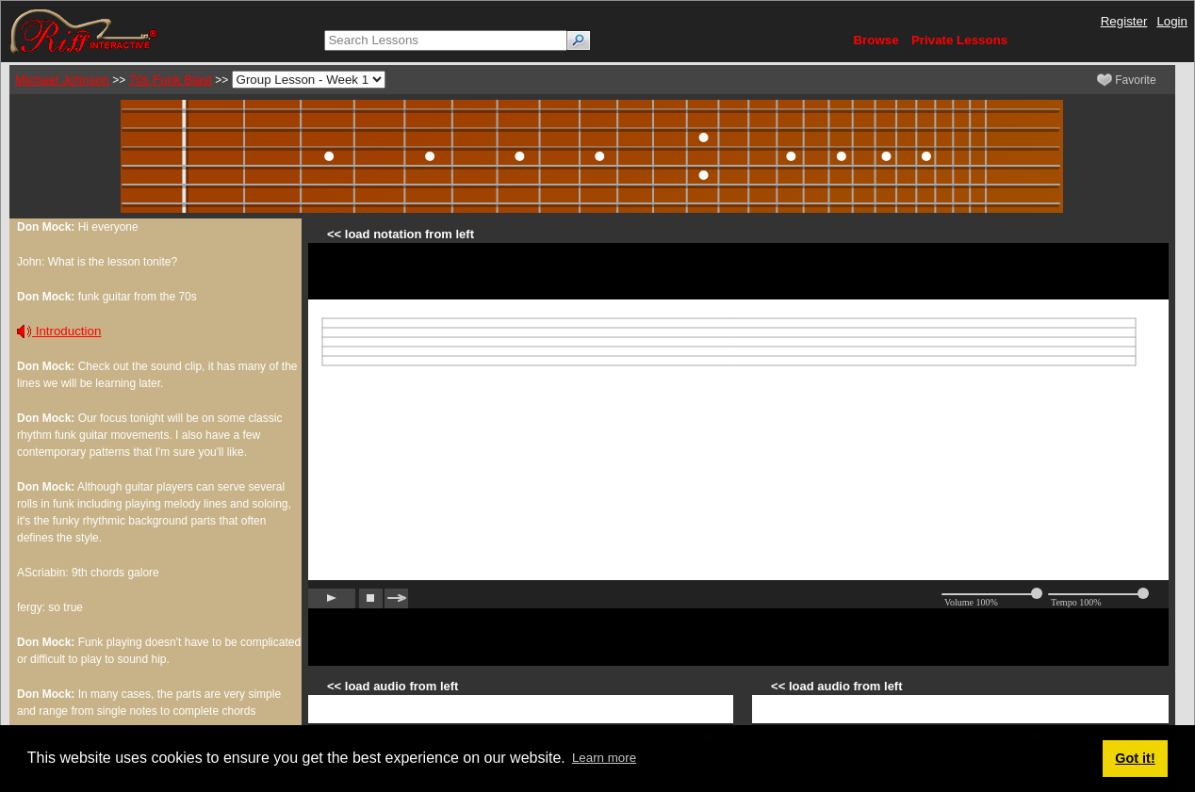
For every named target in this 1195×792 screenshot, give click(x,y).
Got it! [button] (1134, 758)
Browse (875, 40)
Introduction (59, 331)
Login (1171, 21)
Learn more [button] (604, 758)
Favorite (1126, 80)
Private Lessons (959, 40)
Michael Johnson (62, 80)
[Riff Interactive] (84, 31)
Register (1124, 21)
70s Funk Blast (170, 80)
